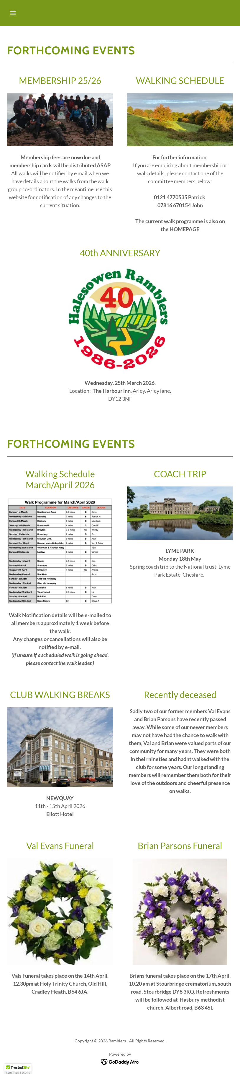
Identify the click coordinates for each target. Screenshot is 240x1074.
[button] (33, 13)
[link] (120, 1061)
